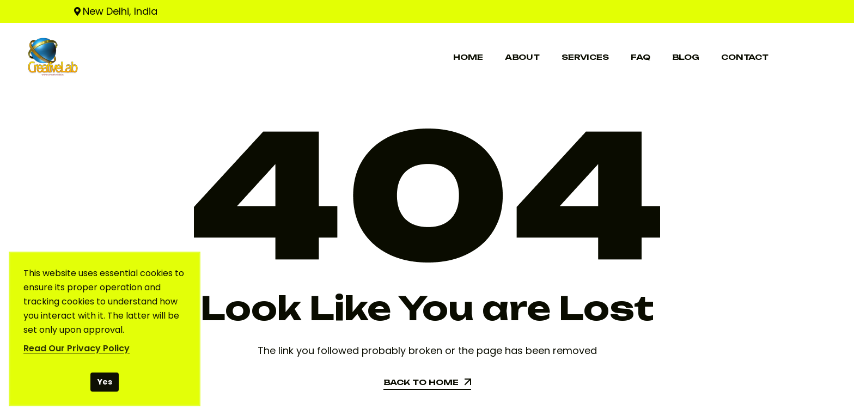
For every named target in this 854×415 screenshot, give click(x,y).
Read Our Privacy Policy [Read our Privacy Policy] (76, 348)
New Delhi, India (120, 11)
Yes (104, 381)
